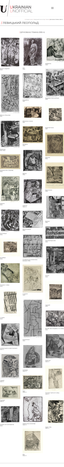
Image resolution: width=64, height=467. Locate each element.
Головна (27, 19)
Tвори (47, 19)
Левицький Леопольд (39, 19)
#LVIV (31, 19)
